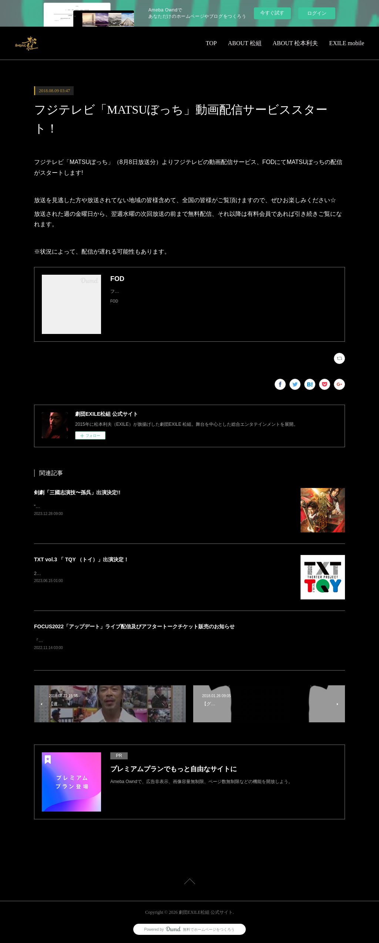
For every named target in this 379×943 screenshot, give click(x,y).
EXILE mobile (346, 43)
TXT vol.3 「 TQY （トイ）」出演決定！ (81, 559)
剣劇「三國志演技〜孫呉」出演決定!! (77, 492)
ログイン (316, 13)
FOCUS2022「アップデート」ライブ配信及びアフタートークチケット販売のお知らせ (134, 626)
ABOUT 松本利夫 (295, 43)
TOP (211, 43)
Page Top (189, 883)
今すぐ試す (272, 13)
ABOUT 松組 (245, 43)
